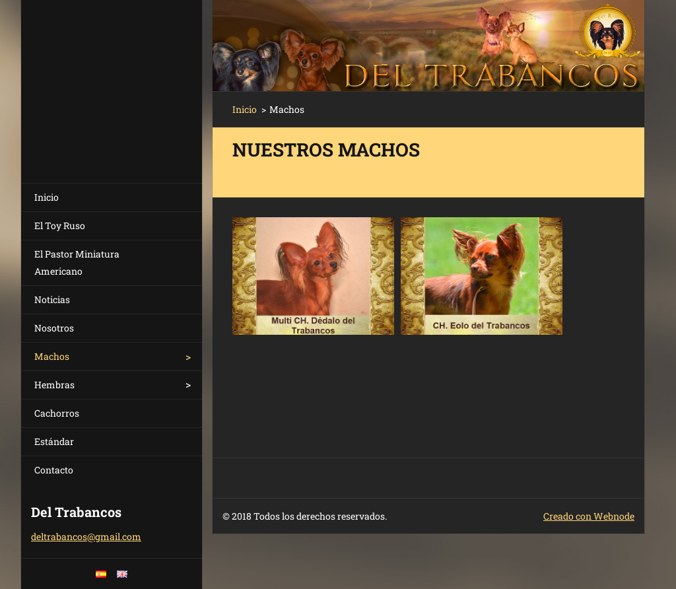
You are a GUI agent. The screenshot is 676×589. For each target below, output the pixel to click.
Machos (51, 356)
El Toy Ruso (59, 225)
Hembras (54, 384)
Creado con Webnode (588, 516)
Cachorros (56, 413)
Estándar (54, 441)
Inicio (46, 197)
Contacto (53, 470)
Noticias (52, 299)
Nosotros (54, 328)
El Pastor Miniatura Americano (76, 262)
